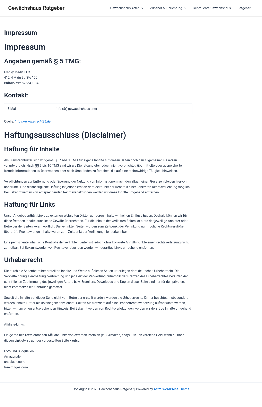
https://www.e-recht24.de (33, 121)
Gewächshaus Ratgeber (36, 8)
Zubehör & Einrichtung (168, 8)
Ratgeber (244, 8)
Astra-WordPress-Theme (171, 389)
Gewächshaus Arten (127, 8)
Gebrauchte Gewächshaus (212, 8)
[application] (141, 8)
